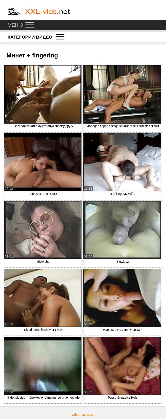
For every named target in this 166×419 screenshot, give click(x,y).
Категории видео (36, 36)
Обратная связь (83, 414)
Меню (21, 25)
